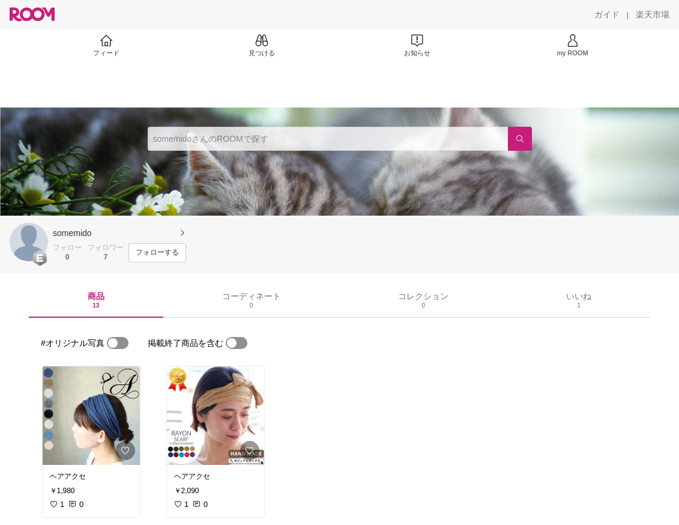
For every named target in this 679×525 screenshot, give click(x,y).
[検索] (520, 139)
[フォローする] (157, 252)
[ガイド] (607, 14)
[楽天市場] (652, 14)
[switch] (117, 343)
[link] (91, 415)
